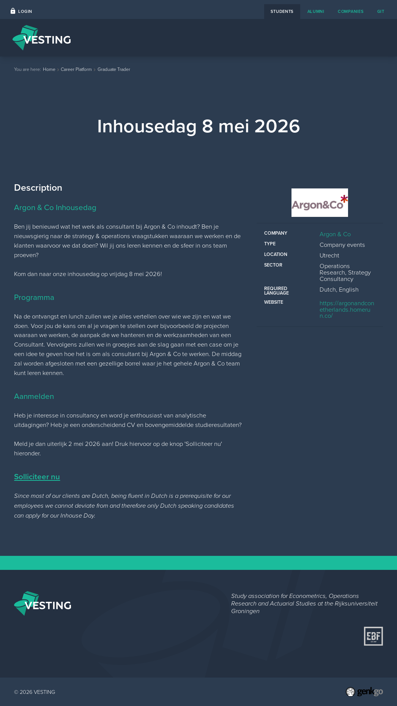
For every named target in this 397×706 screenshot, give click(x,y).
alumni (316, 11)
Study (321, 37)
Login (25, 11)
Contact (260, 37)
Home (140, 37)
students (282, 11)
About (292, 37)
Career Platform (214, 37)
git (380, 11)
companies (351, 11)
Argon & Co (335, 233)
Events (170, 37)
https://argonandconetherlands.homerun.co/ (347, 309)
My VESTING (360, 37)
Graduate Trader (114, 69)
